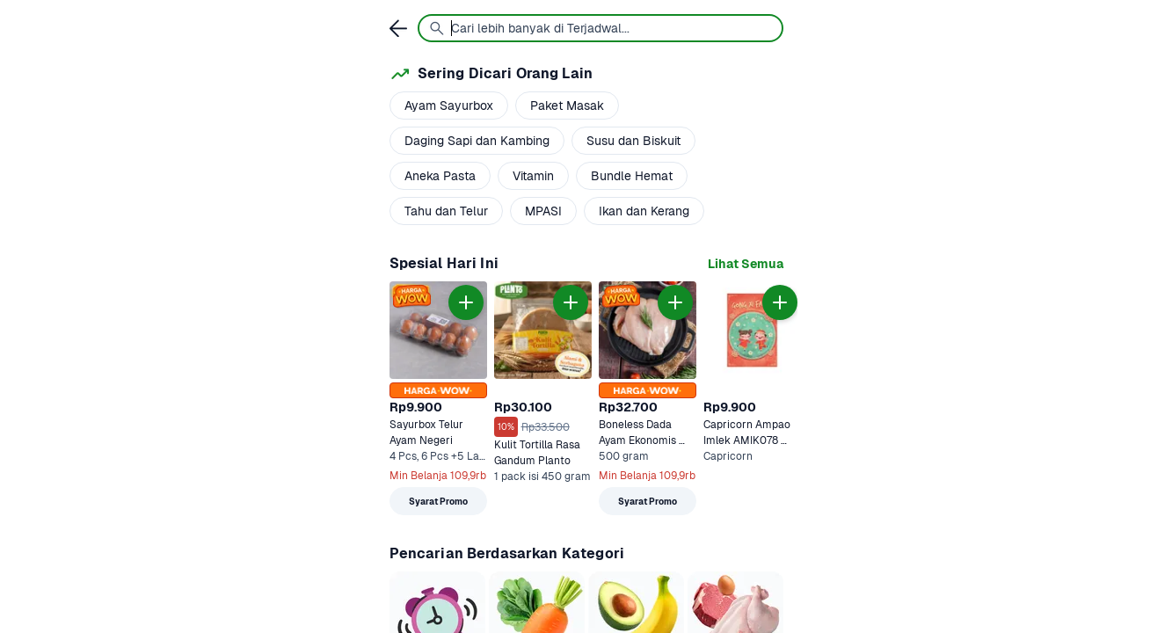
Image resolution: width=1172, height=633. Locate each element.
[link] (745, 264)
